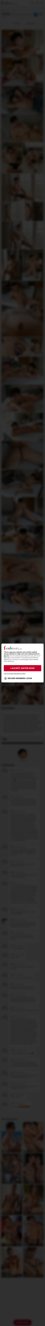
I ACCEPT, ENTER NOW (22, 668)
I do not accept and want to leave (14, 673)
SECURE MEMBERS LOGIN (20, 678)
